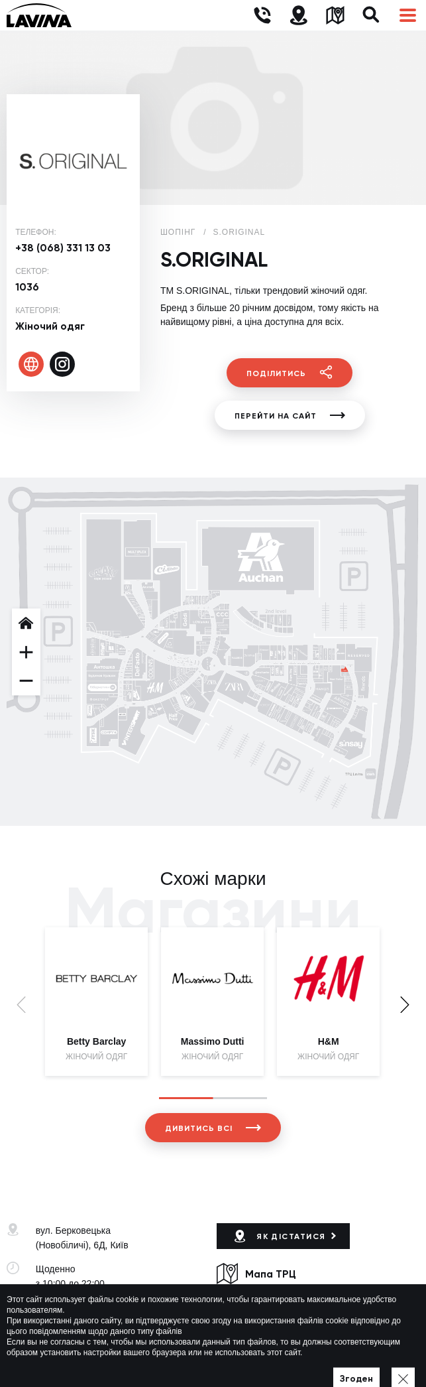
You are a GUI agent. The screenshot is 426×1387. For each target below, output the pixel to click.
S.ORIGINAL (239, 232)
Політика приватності (257, 1358)
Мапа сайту (330, 1358)
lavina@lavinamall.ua (80, 1322)
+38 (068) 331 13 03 (63, 247)
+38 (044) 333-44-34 (78, 1307)
